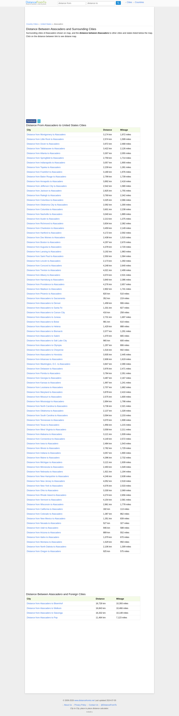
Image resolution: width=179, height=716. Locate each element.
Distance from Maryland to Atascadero (44, 392)
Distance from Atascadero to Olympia (44, 345)
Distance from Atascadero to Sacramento (46, 298)
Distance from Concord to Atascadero (44, 265)
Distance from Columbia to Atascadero (45, 209)
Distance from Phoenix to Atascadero (44, 294)
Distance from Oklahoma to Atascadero (45, 411)
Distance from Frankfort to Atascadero (44, 172)
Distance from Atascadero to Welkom (44, 608)
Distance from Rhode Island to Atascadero (46, 495)
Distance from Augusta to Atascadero (44, 247)
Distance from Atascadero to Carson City (46, 312)
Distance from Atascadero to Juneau (44, 317)
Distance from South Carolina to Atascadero (47, 415)
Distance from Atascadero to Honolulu (44, 354)
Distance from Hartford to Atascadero (44, 233)
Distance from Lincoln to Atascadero (44, 261)
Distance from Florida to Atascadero (43, 373)
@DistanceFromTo (109, 705)
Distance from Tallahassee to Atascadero (46, 148)
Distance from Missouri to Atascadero (44, 397)
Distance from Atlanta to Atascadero (43, 153)
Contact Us (93, 705)
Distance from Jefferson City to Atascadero (47, 186)
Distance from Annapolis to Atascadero (45, 181)
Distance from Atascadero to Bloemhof (45, 603)
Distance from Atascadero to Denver (44, 303)
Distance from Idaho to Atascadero (43, 537)
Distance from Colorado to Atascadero (44, 514)
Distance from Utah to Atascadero (42, 528)
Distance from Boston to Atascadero (43, 242)
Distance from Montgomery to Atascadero (46, 134)
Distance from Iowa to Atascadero (42, 443)
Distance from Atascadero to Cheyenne (45, 350)
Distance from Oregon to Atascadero (44, 551)
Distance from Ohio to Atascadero (42, 490)
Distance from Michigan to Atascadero (44, 462)
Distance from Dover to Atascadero (43, 144)
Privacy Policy (80, 705)
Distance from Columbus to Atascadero (45, 200)
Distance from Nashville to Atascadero (44, 214)
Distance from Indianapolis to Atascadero (46, 162)
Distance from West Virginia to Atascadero (46, 429)
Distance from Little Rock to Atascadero (45, 139)
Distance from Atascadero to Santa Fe (44, 308)
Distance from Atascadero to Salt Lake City (47, 340)
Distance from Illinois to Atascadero (43, 448)
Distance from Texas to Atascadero (43, 425)
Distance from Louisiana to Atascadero (45, 387)
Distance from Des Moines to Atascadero (46, 237)
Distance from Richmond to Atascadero (45, 223)
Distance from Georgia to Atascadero (44, 378)
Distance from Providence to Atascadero (45, 284)
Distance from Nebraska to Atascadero (45, 471)
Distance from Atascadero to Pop (42, 617)
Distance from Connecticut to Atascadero (46, 439)
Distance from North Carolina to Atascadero (47, 406)
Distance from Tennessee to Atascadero (45, 420)
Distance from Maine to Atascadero (43, 457)
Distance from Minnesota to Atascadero (45, 467)
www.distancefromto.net (84, 700)
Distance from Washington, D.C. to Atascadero (48, 364)
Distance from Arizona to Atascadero (44, 532)
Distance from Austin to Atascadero (43, 219)
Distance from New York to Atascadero (45, 486)
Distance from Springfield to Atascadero (45, 158)
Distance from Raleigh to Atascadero (44, 195)
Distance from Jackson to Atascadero (44, 191)
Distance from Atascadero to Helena (44, 326)
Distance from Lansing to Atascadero (44, 251)
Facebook (31, 121)
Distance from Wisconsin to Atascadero (45, 504)
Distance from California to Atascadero (45, 509)
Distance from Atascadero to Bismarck (44, 331)
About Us (68, 705)
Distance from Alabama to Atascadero (44, 434)
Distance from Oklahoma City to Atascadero (47, 205)
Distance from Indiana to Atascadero (44, 453)
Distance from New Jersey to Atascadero (46, 481)
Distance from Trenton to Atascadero (44, 270)
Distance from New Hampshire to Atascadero (48, 476)
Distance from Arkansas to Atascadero (44, 359)
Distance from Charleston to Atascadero (45, 228)
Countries (139, 2)
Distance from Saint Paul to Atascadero (45, 256)
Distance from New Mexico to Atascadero (46, 518)
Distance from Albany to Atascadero (43, 275)
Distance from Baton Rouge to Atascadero (46, 176)
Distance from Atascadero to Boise (43, 322)
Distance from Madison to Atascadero (44, 289)
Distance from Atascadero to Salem (43, 336)
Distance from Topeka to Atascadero (44, 167)
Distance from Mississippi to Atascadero (45, 401)
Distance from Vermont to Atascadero (44, 500)
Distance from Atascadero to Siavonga (45, 613)
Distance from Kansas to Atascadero (44, 382)
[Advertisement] (89, 14)
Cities (129, 2)
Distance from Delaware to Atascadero (45, 369)
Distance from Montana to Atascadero (44, 542)
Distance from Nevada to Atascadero (44, 523)
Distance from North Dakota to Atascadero (46, 546)
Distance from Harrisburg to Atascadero (45, 280)
